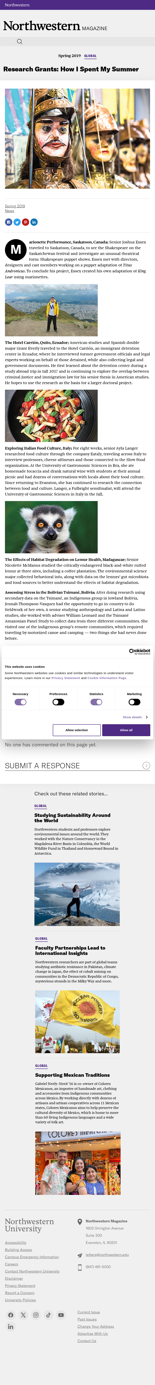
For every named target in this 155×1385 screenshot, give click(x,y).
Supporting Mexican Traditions (72, 1075)
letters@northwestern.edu (107, 1254)
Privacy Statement (20, 1285)
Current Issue (89, 1312)
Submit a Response (42, 765)
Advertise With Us (93, 1333)
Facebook (8, 222)
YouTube (61, 1315)
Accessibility (15, 1242)
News (9, 210)
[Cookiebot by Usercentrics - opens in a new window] (132, 652)
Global (90, 56)
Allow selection (76, 730)
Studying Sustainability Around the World (72, 817)
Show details (132, 717)
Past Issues (87, 1319)
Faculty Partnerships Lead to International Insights (70, 950)
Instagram (36, 1315)
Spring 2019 (69, 55)
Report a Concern (19, 1292)
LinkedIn (34, 222)
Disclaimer (14, 1278)
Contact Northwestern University (32, 1271)
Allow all (126, 730)
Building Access (18, 1249)
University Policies (20, 1300)
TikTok (48, 1315)
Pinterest (25, 222)
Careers (11, 1264)
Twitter (17, 222)
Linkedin (11, 1326)
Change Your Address (96, 1326)
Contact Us (87, 1340)
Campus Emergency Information (32, 1257)
